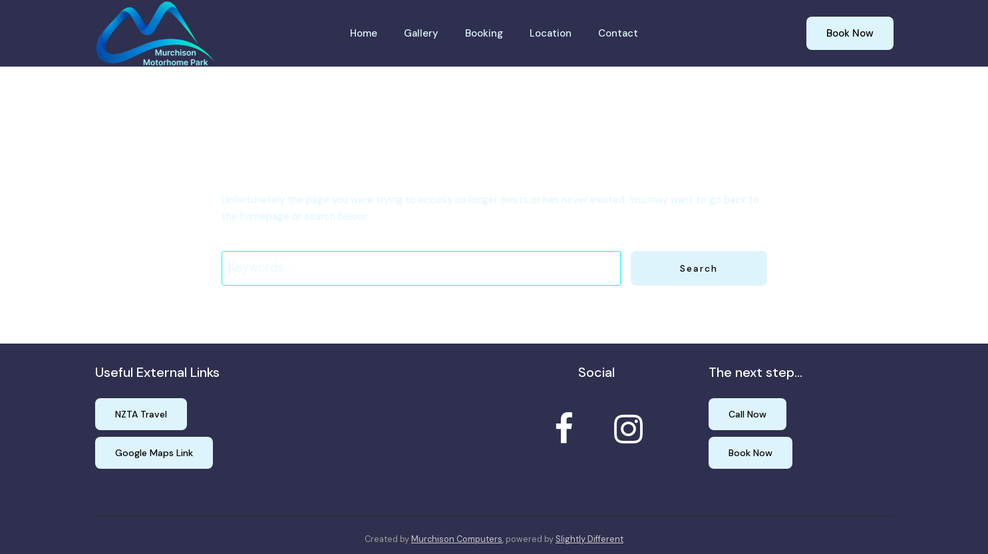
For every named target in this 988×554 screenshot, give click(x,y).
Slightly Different (589, 539)
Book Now (850, 33)
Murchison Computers (456, 539)
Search (699, 268)
